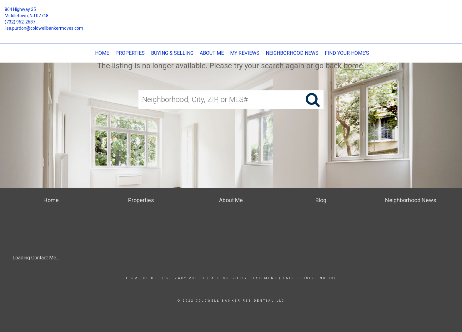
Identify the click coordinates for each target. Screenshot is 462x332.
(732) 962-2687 (20, 21)
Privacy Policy (185, 278)
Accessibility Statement (244, 278)
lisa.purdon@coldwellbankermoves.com (44, 28)
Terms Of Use (143, 278)
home (353, 65)
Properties (130, 53)
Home (102, 53)
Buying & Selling (172, 53)
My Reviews (244, 53)
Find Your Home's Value (355, 53)
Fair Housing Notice (310, 278)
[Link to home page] (231, 14)
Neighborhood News (292, 53)
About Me (212, 53)
